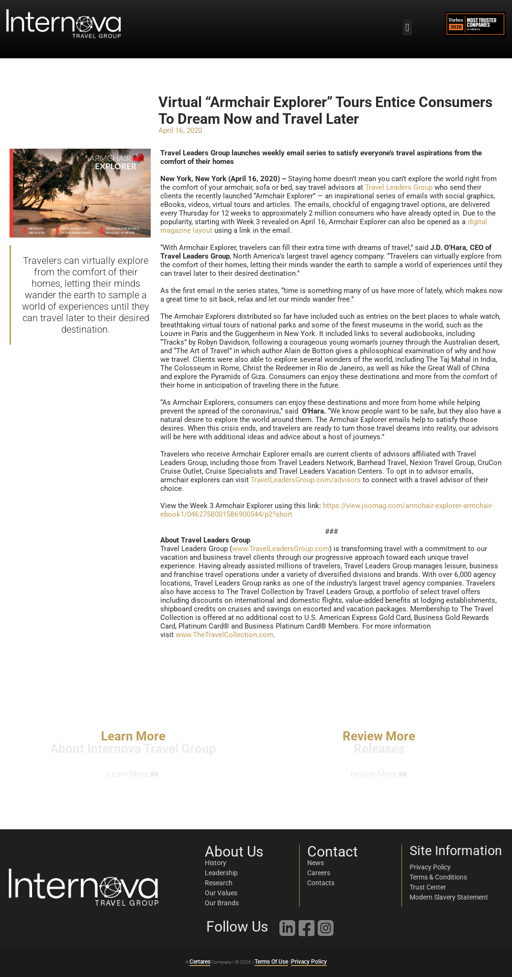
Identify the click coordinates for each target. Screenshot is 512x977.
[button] (407, 27)
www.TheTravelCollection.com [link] (224, 634)
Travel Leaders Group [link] (399, 187)
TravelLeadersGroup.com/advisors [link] (306, 480)
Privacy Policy (309, 961)
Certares (200, 961)
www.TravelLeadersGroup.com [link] (280, 548)
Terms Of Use (271, 961)
